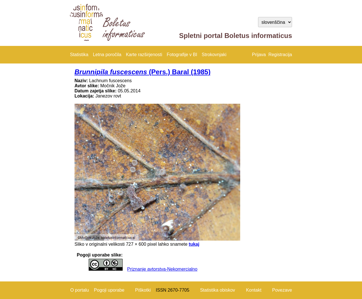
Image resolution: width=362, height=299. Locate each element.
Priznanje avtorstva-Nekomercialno (162, 269)
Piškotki (143, 290)
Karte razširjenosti (144, 54)
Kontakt (253, 290)
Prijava (259, 54)
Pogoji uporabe (109, 290)
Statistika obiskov (217, 290)
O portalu (79, 290)
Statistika (79, 54)
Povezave (282, 290)
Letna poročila (107, 54)
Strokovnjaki (214, 54)
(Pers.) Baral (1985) (142, 72)
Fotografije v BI (182, 54)
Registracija (280, 54)
